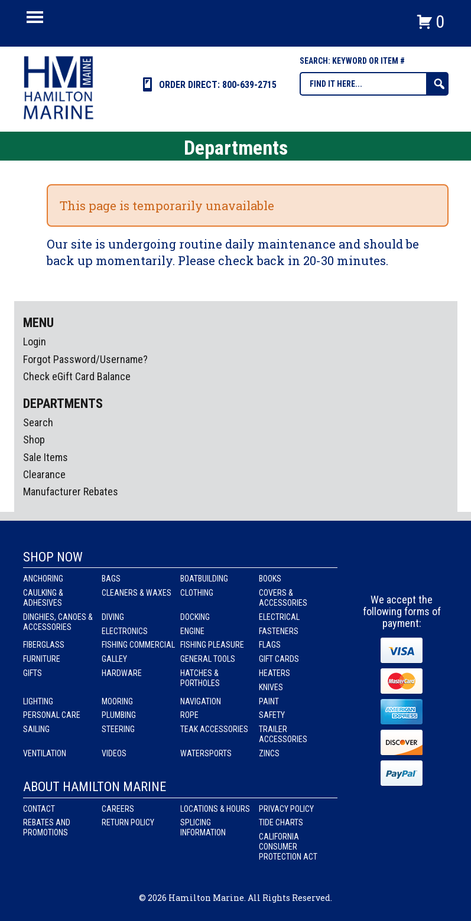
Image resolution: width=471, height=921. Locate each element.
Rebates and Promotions (46, 827)
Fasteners (278, 631)
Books (270, 578)
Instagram (402, 572)
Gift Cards (279, 659)
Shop (34, 439)
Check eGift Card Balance (77, 376)
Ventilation (44, 753)
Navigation (200, 701)
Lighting (38, 701)
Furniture (41, 659)
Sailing (36, 729)
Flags (270, 644)
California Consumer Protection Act (288, 846)
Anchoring (43, 578)
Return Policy (128, 822)
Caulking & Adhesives (43, 598)
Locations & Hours (215, 809)
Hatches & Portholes (200, 678)
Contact (39, 809)
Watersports (206, 753)
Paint (269, 701)
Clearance (44, 474)
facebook (380, 572)
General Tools (207, 659)
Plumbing (119, 715)
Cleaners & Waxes (136, 592)
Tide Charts (281, 822)
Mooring (117, 701)
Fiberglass (43, 644)
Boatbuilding (204, 578)
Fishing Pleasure (212, 644)
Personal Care (51, 715)
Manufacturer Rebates (70, 491)
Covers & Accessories (283, 598)
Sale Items (45, 457)
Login (34, 341)
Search (38, 422)
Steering (118, 729)
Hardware (122, 673)
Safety (272, 715)
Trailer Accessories (283, 734)
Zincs (269, 753)
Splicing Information (203, 827)
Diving (113, 617)
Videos (114, 753)
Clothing (196, 592)
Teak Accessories (214, 729)
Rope (189, 715)
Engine (192, 631)
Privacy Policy (286, 809)
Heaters (274, 673)
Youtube (424, 572)
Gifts (32, 673)
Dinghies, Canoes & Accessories (58, 622)
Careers (118, 809)
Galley (114, 659)
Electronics (125, 631)
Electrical (279, 617)
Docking (195, 617)
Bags (111, 578)
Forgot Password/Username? (85, 359)
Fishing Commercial (138, 644)
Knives (271, 687)
